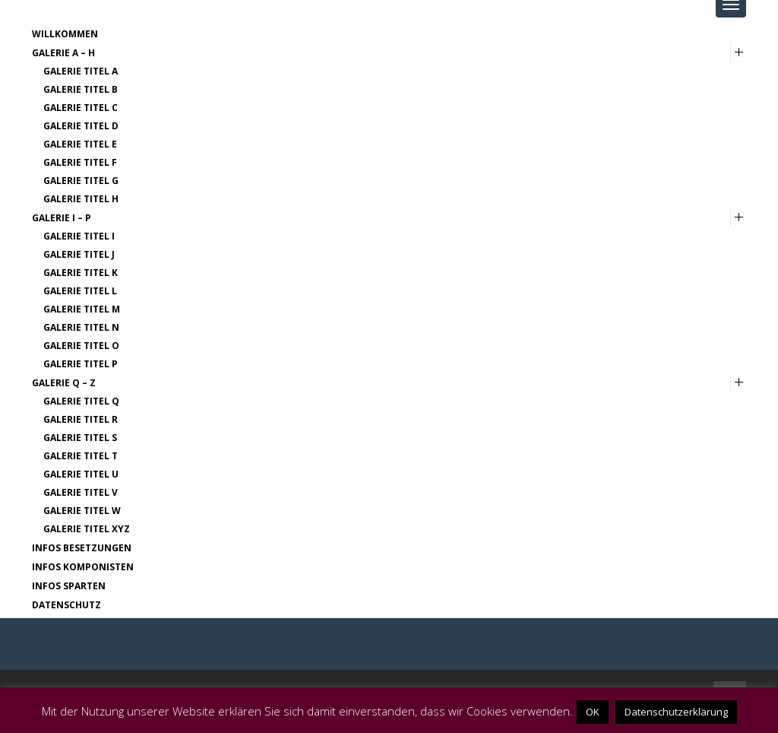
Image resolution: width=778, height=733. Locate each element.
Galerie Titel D (81, 125)
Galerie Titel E (80, 144)
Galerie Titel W (82, 510)
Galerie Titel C (80, 107)
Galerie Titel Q (81, 401)
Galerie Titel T (80, 455)
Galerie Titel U (81, 474)
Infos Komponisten (83, 566)
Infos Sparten (69, 585)
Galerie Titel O (81, 345)
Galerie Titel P (80, 363)
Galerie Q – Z (64, 382)
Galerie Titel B (80, 89)
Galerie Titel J (79, 254)
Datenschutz (66, 604)
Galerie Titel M (81, 309)
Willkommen (65, 33)
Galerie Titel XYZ (86, 528)
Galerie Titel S (80, 437)
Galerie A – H (63, 52)
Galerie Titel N (81, 327)
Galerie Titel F (80, 162)
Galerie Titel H (81, 198)
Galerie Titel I (79, 236)
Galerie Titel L (80, 290)
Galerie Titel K (80, 272)
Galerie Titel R (80, 419)
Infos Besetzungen (81, 547)
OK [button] (592, 712)
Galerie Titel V (80, 492)
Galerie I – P (61, 217)
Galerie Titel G (81, 180)
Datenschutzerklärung (676, 712)
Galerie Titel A (80, 71)
